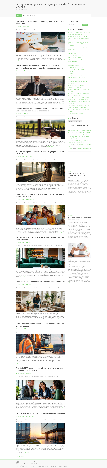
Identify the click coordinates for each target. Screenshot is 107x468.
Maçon (26, 332)
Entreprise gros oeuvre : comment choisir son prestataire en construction (40, 325)
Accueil (19, 15)
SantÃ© (70, 259)
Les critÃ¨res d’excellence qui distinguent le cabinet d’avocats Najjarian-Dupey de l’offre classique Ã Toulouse (78, 38)
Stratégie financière (28, 29)
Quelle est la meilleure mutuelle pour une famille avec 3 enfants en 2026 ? (40, 195)
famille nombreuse (38, 202)
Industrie (30, 373)
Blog (24, 15)
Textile (56, 466)
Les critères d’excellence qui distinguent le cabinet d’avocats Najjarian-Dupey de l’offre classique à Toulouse (40, 67)
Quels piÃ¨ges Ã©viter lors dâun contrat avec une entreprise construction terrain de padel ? (78, 77)
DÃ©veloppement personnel (76, 136)
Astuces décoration (37, 245)
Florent (19, 26)
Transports (65, 466)
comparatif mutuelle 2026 (30, 202)
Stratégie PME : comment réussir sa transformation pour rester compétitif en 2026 (40, 369)
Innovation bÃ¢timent (39, 419)
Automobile (33, 465)
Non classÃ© (24, 466)
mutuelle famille (45, 202)
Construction (31, 416)
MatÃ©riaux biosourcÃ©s (48, 419)
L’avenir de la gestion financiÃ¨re (75, 113)
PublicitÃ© (30, 466)
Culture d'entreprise (37, 376)
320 (72, 288)
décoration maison (37, 287)
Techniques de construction (58, 419)
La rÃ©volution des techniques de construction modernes (40, 414)
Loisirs (26, 113)
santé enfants (50, 202)
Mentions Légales (31, 15)
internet (70, 465)
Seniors (43, 466)
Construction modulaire (30, 419)
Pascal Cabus (21, 156)
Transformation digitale (50, 376)
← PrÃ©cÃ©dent (20, 456)
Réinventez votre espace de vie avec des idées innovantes (40, 281)
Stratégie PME (43, 376)
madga (71, 144)
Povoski (19, 70)
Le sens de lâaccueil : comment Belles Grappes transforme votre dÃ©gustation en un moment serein (79, 44)
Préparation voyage (48, 159)
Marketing (19, 466)
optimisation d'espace (45, 287)
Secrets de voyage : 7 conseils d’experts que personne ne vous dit (40, 152)
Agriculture (23, 465)
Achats (18, 465)
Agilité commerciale (29, 376)
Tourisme (30, 156)
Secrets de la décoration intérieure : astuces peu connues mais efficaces (40, 238)
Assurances (31, 199)
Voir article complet (73, 196)
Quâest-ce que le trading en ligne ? (79, 134)
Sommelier (27, 116)
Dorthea (71, 148)
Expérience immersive (41, 159)
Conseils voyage (34, 159)
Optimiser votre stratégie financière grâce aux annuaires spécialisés (40, 22)
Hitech (51, 465)
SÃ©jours (39, 466)
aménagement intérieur (29, 245)
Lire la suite (61, 103)
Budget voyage (28, 159)
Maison (30, 242)
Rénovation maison (49, 245)
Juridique (27, 70)
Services (70, 215)
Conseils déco (43, 245)
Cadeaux (38, 465)
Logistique (79, 465)
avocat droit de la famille (29, 74)
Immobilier (56, 465)
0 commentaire (37, 29)
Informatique (65, 465)
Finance (27, 26)
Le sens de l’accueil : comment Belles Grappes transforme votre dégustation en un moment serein (40, 109)
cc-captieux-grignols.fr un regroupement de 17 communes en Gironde (51, 5)
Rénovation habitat (52, 287)
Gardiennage (51, 466)
